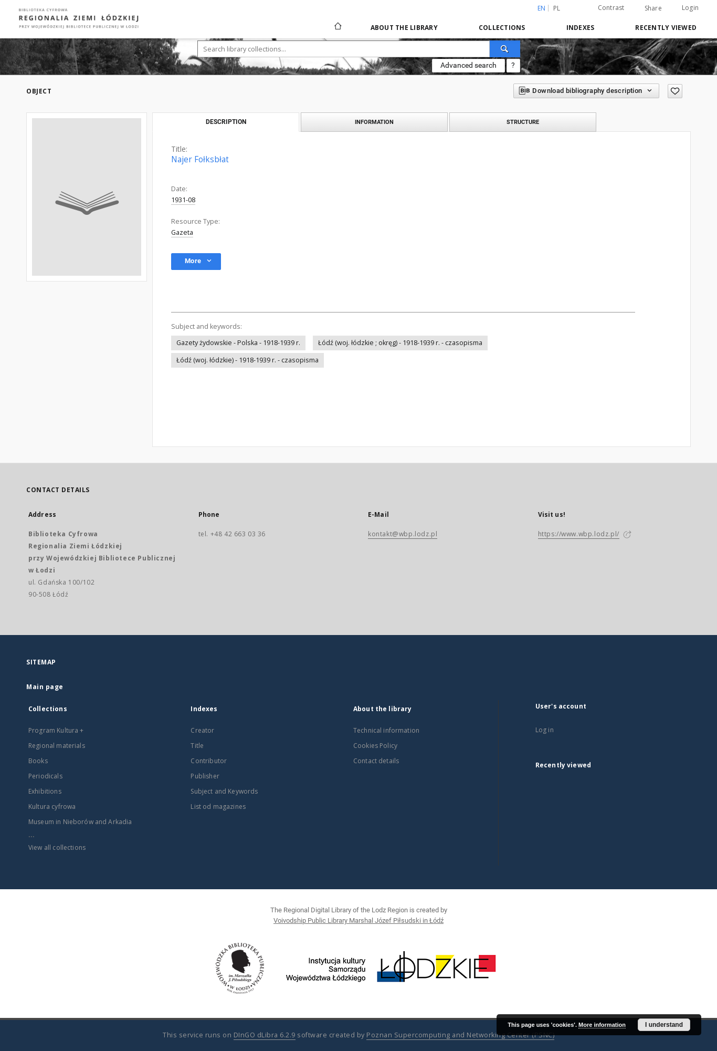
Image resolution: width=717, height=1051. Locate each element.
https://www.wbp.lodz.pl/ (578, 533)
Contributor (209, 760)
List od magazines (218, 806)
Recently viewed (666, 27)
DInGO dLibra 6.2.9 (265, 1035)
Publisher (205, 776)
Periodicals (45, 776)
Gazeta (182, 232)
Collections (502, 27)
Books (38, 760)
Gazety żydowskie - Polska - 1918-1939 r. (238, 342)
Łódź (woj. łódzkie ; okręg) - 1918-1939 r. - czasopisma (400, 342)
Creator (202, 730)
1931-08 (183, 199)
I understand (664, 1024)
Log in (544, 729)
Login (690, 7)
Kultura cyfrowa (52, 806)
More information (602, 1025)
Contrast (611, 7)
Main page (45, 686)
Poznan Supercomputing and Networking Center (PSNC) (460, 1035)
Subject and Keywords (224, 791)
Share (653, 8)
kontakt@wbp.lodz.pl (402, 533)
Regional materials (56, 745)
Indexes (580, 27)
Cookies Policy (375, 745)
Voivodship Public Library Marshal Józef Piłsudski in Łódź (358, 920)
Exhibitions (44, 791)
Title (197, 745)
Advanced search (468, 65)
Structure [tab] (523, 122)
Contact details (376, 760)
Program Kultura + (56, 730)
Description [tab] (226, 122)
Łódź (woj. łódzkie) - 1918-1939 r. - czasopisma (247, 360)
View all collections (57, 847)
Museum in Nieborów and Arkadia (80, 821)
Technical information (386, 730)
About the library (404, 27)
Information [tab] (374, 122)
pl (557, 8)
